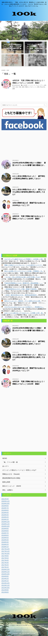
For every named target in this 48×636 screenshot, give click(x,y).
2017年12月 (5, 549)
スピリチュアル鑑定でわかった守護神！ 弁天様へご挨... (24, 259)
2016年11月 (5, 572)
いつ (29, 85)
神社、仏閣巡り (29, 605)
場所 (23, 87)
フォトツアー (39, 85)
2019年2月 (5, 517)
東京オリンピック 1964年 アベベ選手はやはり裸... (22, 301)
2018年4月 (5, 540)
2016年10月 (5, 574)
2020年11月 (5, 501)
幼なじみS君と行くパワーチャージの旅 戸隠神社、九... (23, 271)
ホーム (6, 603)
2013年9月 (5, 590)
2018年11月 (5, 524)
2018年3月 (5, 542)
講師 (13, 88)
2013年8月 (5, 592)
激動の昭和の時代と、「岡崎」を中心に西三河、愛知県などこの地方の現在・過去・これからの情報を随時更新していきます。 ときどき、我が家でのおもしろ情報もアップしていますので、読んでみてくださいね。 (24, 628)
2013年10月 (5, 587)
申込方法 (42, 87)
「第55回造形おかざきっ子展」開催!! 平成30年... (21, 289)
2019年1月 (5, 519)
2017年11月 (5, 551)
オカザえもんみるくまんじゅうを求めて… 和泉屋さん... (24, 307)
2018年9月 (5, 528)
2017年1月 (5, 567)
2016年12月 (5, 569)
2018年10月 (5, 526)
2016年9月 (5, 576)
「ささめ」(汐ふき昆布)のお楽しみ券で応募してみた (22, 277)
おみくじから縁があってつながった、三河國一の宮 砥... (24, 313)
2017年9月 (5, 556)
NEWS (20, 605)
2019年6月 (5, 510)
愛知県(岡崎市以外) (31, 603)
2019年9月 (5, 506)
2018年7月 (5, 533)
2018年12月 (5, 522)
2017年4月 (5, 560)
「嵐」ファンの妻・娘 (31, 606)
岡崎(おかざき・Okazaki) (17, 603)
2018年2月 (5, 544)
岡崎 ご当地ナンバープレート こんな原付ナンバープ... (23, 265)
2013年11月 (5, 585)
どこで (33, 85)
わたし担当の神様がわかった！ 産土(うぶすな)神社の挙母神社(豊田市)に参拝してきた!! (29, 192)
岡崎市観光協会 (19, 606)
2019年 (25, 85)
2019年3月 (5, 515)
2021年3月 (5, 499)
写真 (20, 87)
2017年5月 (5, 558)
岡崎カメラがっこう (30, 87)
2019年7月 (5, 508)
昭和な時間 (14, 605)
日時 (38, 87)
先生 (17, 87)
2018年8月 (5, 531)
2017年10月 (5, 553)
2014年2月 (5, 578)
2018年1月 (5, 547)
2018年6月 (5, 535)
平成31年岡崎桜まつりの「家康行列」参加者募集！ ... (23, 283)
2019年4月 (5, 512)
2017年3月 (5, 562)
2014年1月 (5, 581)
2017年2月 (5, 565)
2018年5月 (5, 537)
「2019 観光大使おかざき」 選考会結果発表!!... (21, 295)
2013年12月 (5, 583)
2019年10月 (5, 503)
